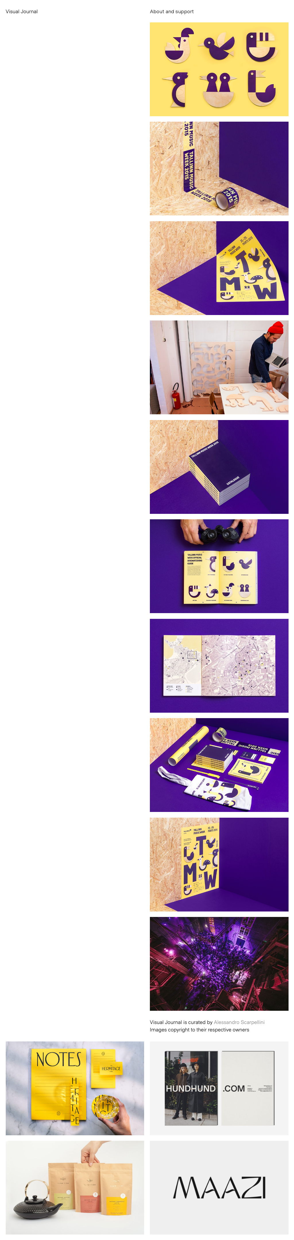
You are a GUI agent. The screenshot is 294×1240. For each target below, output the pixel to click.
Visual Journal (22, 11)
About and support (172, 11)
